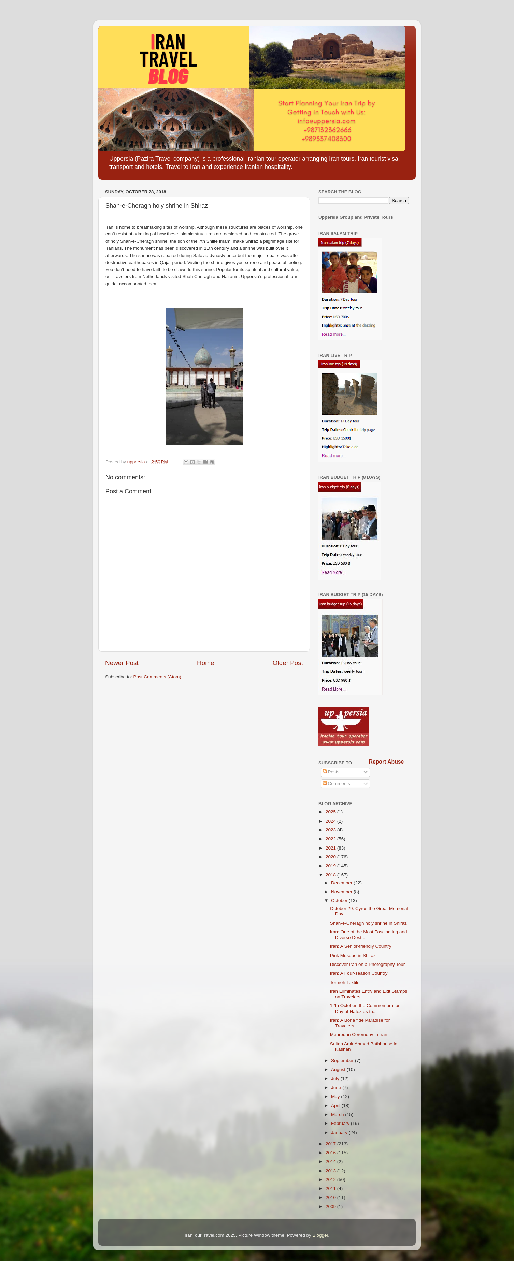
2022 (331, 838)
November (342, 891)
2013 (331, 1170)
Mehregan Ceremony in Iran (358, 1034)
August (339, 1069)
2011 (331, 1188)
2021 (331, 848)
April (336, 1105)
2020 (331, 856)
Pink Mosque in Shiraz (353, 955)
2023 (331, 829)
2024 (331, 821)
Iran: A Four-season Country (359, 973)
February (341, 1123)
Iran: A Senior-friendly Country (360, 946)
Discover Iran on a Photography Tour (367, 964)
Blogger (320, 1235)
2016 (331, 1152)
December (342, 882)
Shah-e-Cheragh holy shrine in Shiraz (368, 923)
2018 (331, 875)
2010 (331, 1197)
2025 (331, 811)
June (336, 1087)
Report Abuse (386, 762)
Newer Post (122, 662)
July (336, 1078)
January (340, 1132)
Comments (336, 783)
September (343, 1060)
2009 (331, 1206)
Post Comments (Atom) (157, 676)
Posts (331, 771)
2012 (331, 1179)
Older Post (288, 662)
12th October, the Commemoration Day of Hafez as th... (365, 1008)
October (340, 900)
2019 (331, 865)
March (338, 1114)
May (336, 1096)
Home (205, 662)
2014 (331, 1161)
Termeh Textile (345, 982)
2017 (331, 1143)
